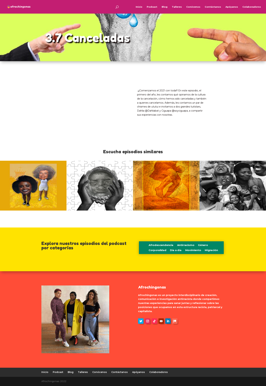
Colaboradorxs (251, 7)
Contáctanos (213, 7)
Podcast (152, 7)
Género (203, 245)
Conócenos (193, 7)
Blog (164, 7)
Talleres (177, 7)
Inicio (139, 7)
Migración (211, 250)
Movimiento (193, 250)
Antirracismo (185, 245)
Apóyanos (231, 7)
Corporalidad (157, 250)
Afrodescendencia (161, 245)
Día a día (176, 250)
